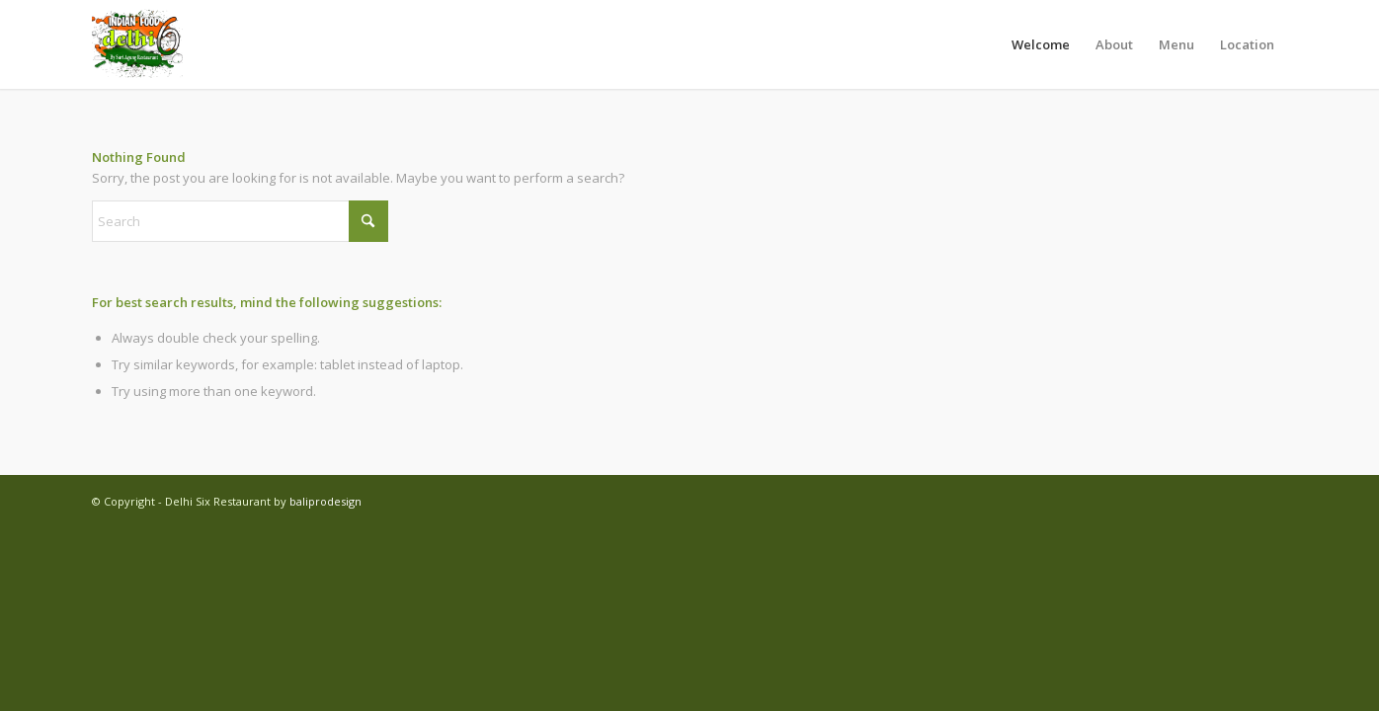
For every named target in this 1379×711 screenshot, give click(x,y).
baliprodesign (325, 501)
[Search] (240, 221)
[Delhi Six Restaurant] (138, 44)
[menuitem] (1041, 44)
